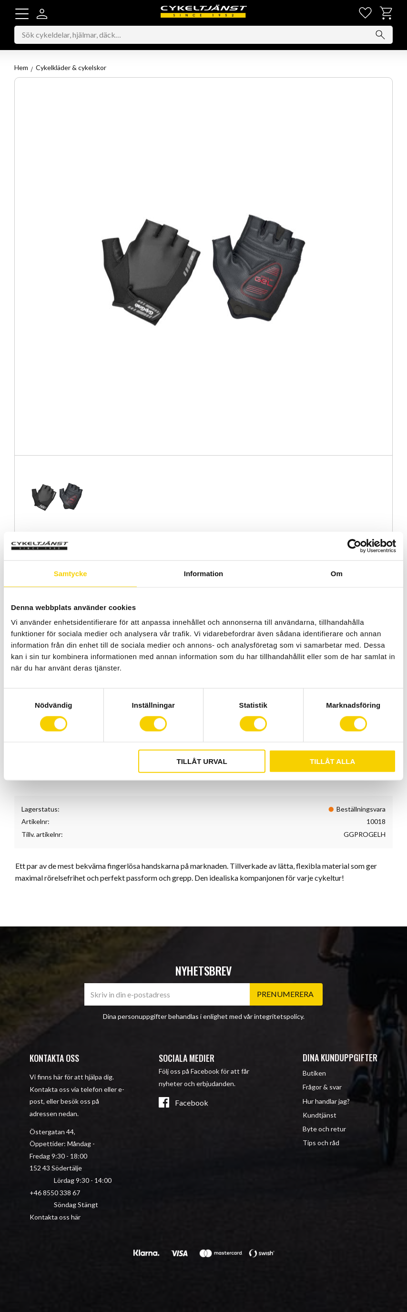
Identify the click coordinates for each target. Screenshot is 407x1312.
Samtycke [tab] (70, 573)
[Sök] (380, 35)
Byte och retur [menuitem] (324, 1129)
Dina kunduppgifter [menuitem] (340, 1057)
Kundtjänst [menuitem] (319, 1115)
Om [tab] (337, 573)
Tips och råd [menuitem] (321, 1143)
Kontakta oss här (55, 1217)
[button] (21, 13)
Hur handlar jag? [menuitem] (326, 1101)
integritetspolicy (278, 1016)
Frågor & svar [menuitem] (322, 1087)
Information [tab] (204, 573)
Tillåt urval (202, 761)
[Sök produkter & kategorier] (203, 35)
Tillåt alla (332, 761)
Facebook (191, 1103)
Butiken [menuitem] (314, 1073)
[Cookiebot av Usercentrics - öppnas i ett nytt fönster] (354, 546)
